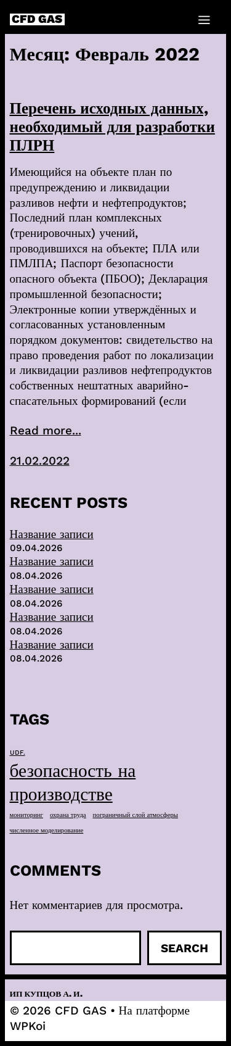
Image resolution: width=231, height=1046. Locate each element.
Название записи (52, 534)
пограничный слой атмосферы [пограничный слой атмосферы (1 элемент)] (135, 815)
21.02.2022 (40, 461)
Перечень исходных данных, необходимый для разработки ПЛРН (112, 126)
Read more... (45, 430)
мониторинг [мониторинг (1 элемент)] (26, 815)
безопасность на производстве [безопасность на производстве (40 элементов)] (73, 782)
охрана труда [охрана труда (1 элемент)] (68, 815)
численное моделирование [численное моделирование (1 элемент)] (47, 830)
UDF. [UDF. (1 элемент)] (17, 753)
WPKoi (28, 1026)
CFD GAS (37, 19)
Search (184, 948)
